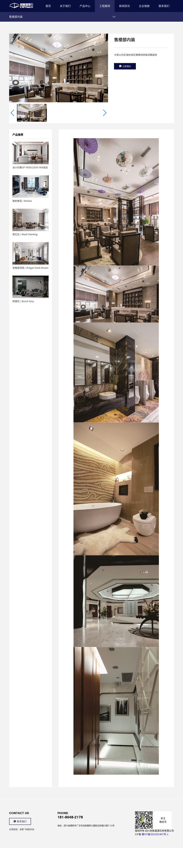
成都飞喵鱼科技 (27, 829)
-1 (167, 834)
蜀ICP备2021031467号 (154, 834)
